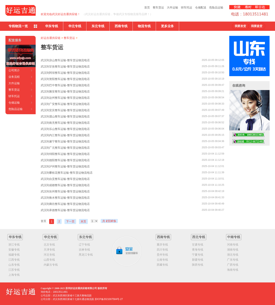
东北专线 (97, 26)
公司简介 (14, 70)
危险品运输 (216, 7)
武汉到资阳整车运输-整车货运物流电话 (65, 79)
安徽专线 (14, 249)
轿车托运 (186, 7)
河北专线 (49, 254)
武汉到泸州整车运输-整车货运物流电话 (65, 166)
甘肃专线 (197, 244)
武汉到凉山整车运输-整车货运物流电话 (65, 60)
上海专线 (14, 274)
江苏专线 (14, 269)
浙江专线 (14, 244)
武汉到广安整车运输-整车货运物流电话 (65, 104)
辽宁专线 (84, 244)
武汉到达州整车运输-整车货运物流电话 (65, 97)
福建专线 (14, 254)
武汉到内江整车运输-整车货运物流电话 (65, 135)
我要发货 (240, 26)
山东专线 (14, 264)
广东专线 (232, 259)
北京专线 (49, 244)
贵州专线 (162, 254)
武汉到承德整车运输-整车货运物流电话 (65, 210)
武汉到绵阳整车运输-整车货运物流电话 (65, 154)
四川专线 (162, 249)
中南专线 (233, 237)
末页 (83, 221)
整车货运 (158, 7)
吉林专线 (84, 249)
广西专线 (232, 264)
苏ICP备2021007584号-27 (109, 299)
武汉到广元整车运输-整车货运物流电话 (65, 147)
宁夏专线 (197, 254)
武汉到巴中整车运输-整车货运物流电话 (65, 85)
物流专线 (144, 26)
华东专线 (51, 26)
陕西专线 (197, 264)
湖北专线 (232, 254)
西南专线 (121, 26)
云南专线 (162, 259)
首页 (147, 7)
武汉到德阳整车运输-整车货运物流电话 (65, 160)
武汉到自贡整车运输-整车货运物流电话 (65, 179)
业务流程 (14, 76)
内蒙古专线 (51, 264)
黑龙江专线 (86, 254)
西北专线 (198, 237)
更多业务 (167, 26)
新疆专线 (197, 259)
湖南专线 (232, 249)
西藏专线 (162, 264)
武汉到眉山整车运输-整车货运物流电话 (65, 116)
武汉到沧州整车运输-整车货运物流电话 (65, 191)
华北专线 (74, 26)
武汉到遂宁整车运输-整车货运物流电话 (65, 141)
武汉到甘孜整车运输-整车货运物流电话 (65, 66)
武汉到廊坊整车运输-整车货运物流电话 (65, 203)
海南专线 (232, 269)
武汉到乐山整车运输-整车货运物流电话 (65, 129)
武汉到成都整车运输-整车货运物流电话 (65, 185)
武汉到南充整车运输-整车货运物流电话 (65, 122)
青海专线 (197, 249)
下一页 (70, 221)
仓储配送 (200, 7)
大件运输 (172, 7)
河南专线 (232, 244)
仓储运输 (14, 102)
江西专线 (14, 259)
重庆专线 (162, 244)
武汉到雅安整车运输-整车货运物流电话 (65, 91)
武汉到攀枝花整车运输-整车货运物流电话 (66, 172)
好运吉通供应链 (50, 37)
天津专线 (49, 249)
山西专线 (49, 259)
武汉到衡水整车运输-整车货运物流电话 (65, 197)
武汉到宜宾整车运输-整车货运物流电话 (65, 110)
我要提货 (256, 26)
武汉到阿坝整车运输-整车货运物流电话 (65, 72)
